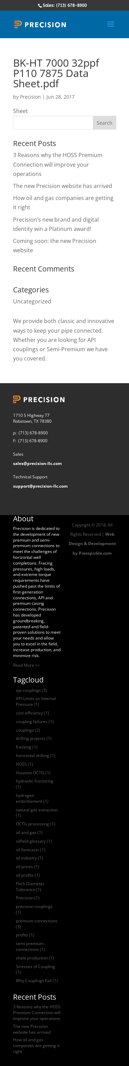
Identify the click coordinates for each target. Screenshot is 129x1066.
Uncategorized (32, 301)
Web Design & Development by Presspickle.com (92, 543)
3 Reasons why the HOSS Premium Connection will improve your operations (58, 164)
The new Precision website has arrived (62, 186)
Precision (30, 96)
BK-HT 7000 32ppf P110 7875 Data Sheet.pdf (56, 73)
